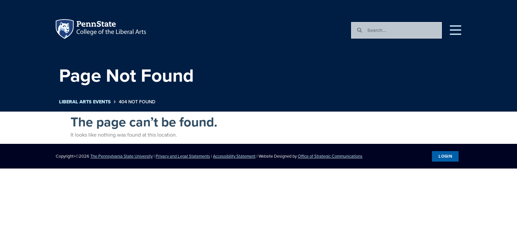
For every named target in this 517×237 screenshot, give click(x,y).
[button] (455, 30)
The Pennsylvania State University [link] (121, 156)
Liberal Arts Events (85, 101)
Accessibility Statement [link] (234, 156)
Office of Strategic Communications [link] (330, 156)
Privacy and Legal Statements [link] (183, 156)
